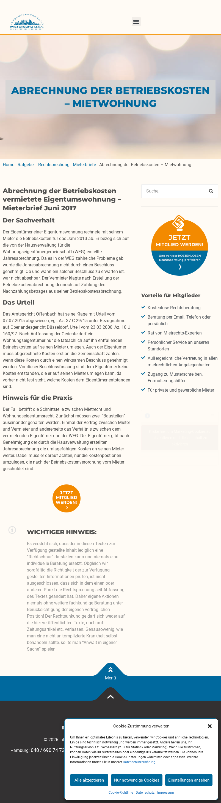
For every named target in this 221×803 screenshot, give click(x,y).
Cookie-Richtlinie (121, 792)
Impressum (165, 792)
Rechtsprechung (54, 164)
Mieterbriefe (84, 164)
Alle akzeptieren (89, 780)
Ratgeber (26, 164)
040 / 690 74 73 (48, 750)
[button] (209, 726)
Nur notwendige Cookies (136, 780)
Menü (110, 678)
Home (8, 164)
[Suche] (211, 191)
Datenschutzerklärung (139, 762)
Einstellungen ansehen (188, 780)
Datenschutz (145, 792)
